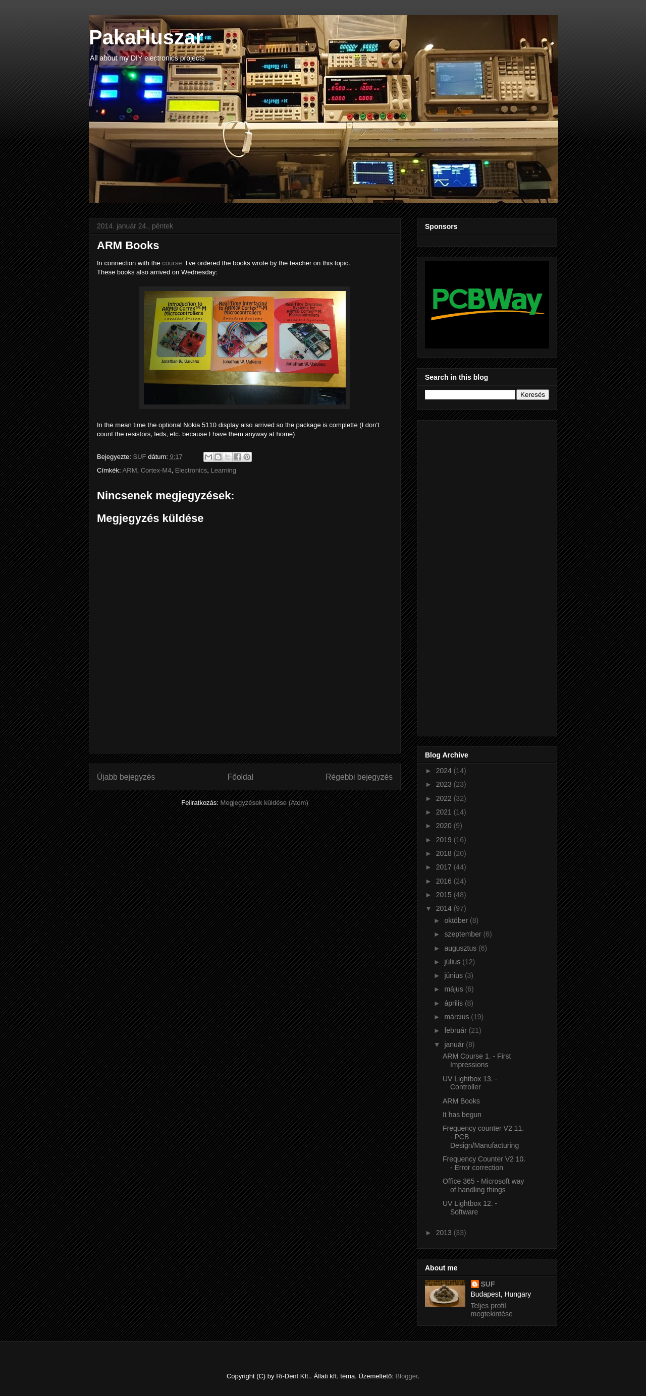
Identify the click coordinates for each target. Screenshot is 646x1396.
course (172, 263)
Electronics (191, 470)
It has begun (462, 1115)
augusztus (461, 948)
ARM (130, 470)
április (454, 1003)
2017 (445, 867)
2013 (445, 1233)
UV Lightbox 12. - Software (470, 1207)
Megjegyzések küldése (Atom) (264, 802)
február (456, 1030)
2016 (445, 881)
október (457, 920)
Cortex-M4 (156, 470)
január (455, 1044)
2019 (445, 840)
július (453, 962)
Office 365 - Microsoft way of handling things (483, 1185)
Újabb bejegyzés (126, 777)
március (457, 1017)
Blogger (406, 1376)
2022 (445, 798)
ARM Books (461, 1101)
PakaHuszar (146, 37)
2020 (445, 826)
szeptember (463, 934)
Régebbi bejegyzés (359, 777)
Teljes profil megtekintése (492, 1310)
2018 (445, 853)
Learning (223, 470)
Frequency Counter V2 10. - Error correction (484, 1163)
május (454, 989)
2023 (445, 784)
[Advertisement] (465, 575)
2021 (445, 812)
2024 (445, 771)
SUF (488, 1284)
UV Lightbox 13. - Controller (470, 1083)
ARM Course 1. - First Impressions (477, 1060)
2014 (445, 908)
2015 (445, 895)
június (454, 975)
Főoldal (240, 777)
